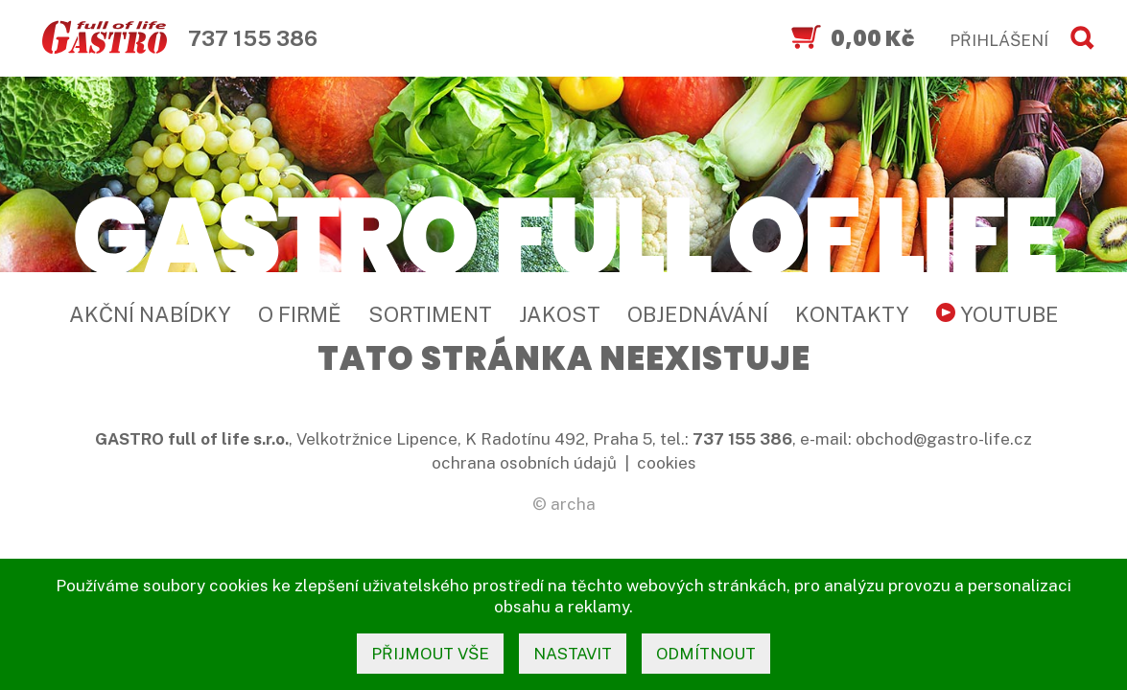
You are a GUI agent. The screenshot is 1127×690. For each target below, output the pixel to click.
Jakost (559, 314)
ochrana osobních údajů (524, 462)
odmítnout (706, 653)
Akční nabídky (150, 314)
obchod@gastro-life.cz (944, 438)
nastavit (572, 653)
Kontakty (852, 314)
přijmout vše (430, 653)
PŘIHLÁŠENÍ (999, 40)
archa (573, 504)
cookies (666, 462)
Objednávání (697, 314)
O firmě (299, 314)
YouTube (997, 314)
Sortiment (430, 314)
